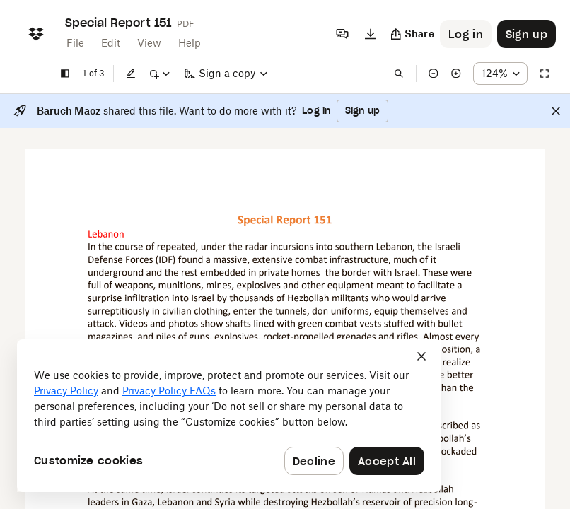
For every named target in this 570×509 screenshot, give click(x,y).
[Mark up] (159, 73)
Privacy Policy (66, 391)
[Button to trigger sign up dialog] (526, 34)
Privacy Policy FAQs (169, 391)
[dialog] (229, 415)
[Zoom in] (456, 73)
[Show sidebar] (65, 73)
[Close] (556, 111)
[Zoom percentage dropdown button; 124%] (500, 73)
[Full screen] (544, 73)
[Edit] (131, 73)
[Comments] (342, 34)
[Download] (370, 34)
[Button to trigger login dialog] (466, 34)
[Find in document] (399, 73)
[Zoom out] (433, 73)
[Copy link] (413, 33)
